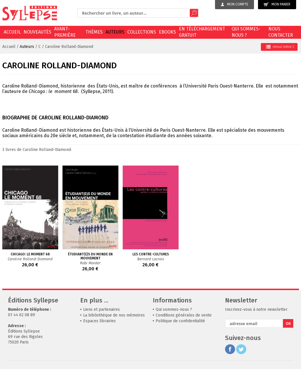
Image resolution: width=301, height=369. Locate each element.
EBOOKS (167, 32)
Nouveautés (37, 32)
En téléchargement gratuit (202, 32)
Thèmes (94, 32)
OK (288, 323)
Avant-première (65, 32)
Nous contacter (280, 32)
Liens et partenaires (101, 309)
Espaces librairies (99, 320)
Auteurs (114, 32)
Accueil (12, 32)
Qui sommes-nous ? (246, 32)
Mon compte (234, 4)
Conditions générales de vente (184, 315)
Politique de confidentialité (180, 320)
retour (280, 47)
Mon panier (277, 4)
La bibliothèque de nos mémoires (114, 315)
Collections (141, 32)
